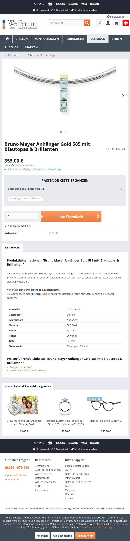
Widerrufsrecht (43, 474)
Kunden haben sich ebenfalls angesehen (27, 386)
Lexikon (69, 486)
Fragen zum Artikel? (19, 367)
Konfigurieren (85, 535)
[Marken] (31, 47)
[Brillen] (22, 39)
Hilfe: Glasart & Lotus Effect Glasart (77, 476)
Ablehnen (42, 535)
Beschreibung (12, 247)
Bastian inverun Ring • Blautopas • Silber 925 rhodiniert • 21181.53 (65, 422)
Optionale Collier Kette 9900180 (65, 189)
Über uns (70, 494)
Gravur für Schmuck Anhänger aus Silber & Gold (24, 422)
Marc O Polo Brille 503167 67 (106, 420)
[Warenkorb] (116, 22)
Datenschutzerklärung (100, 527)
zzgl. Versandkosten (24, 165)
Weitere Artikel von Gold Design (26, 370)
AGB (37, 486)
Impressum (41, 490)
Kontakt (69, 498)
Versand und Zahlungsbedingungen (48, 468)
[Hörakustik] (75, 39)
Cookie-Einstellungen (77, 465)
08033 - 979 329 (17, 467)
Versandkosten (58, 508)
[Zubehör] (12, 47)
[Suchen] (87, 22)
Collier (46, 293)
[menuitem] (69, 22)
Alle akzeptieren (62, 535)
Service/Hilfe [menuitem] (116, 16)
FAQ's (68, 470)
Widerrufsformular (45, 482)
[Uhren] (117, 39)
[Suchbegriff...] (69, 22)
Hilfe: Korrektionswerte (78, 482)
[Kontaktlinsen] (46, 39)
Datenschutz (42, 477)
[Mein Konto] (108, 22)
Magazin (70, 490)
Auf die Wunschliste (17, 225)
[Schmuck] (98, 38)
